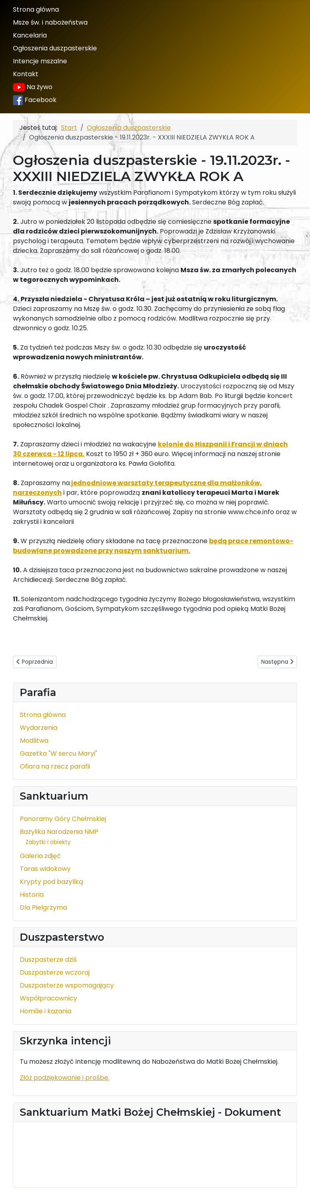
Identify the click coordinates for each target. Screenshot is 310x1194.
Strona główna (36, 9)
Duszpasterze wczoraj (55, 972)
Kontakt (25, 74)
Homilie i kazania (45, 1011)
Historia (32, 894)
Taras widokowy (45, 868)
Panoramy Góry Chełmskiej (63, 818)
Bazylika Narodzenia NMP (59, 831)
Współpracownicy (48, 998)
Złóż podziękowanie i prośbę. (64, 1077)
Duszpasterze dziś (48, 959)
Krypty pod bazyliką (51, 881)
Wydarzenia (38, 727)
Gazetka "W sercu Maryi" (58, 753)
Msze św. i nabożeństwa (50, 22)
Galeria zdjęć (40, 856)
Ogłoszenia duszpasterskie (55, 48)
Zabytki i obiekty (48, 842)
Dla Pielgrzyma (43, 907)
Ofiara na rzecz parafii (55, 766)
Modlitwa (34, 740)
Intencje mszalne (40, 61)
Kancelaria (30, 35)
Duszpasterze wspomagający (67, 985)
